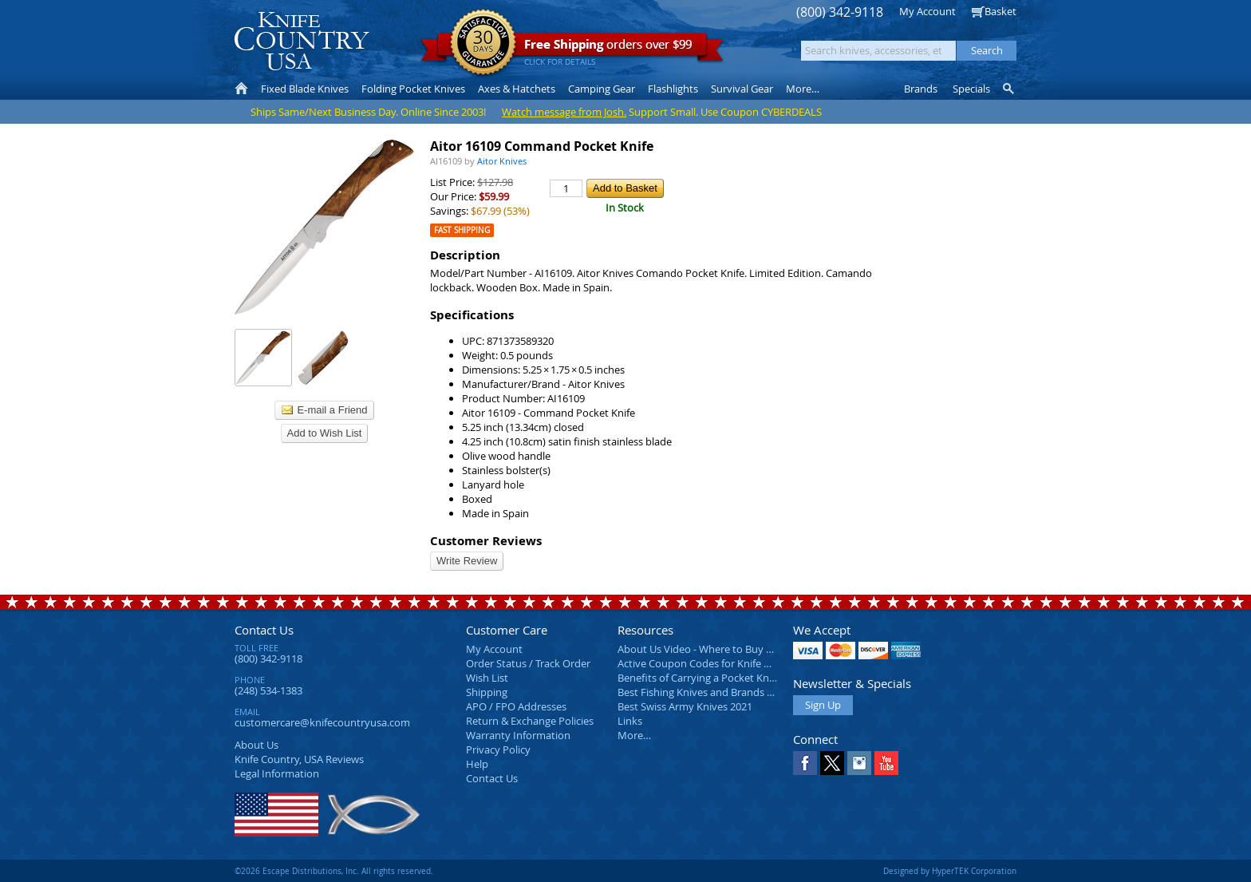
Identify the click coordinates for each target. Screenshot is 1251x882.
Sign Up (823, 705)
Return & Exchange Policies (530, 721)
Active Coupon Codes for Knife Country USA (721, 663)
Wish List (487, 677)
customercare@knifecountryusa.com (322, 722)
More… (634, 735)
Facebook (805, 763)
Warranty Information (518, 735)
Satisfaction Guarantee (483, 43)
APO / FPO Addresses (516, 706)
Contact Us (264, 630)
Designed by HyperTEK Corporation (949, 870)
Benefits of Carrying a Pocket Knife (699, 677)
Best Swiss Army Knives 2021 (685, 706)
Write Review (466, 561)
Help (477, 764)
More (802, 88)
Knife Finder (1009, 88)
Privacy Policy (498, 749)
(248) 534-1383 (268, 690)
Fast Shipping (462, 230)
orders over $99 (572, 48)
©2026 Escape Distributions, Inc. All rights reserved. (334, 870)
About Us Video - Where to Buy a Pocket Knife (725, 649)
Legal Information (277, 773)
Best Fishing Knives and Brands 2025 (703, 692)
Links (630, 721)
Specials (971, 88)
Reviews (299, 759)
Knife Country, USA (302, 41)
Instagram (859, 763)
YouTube (886, 763)
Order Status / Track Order (528, 663)
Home (241, 88)
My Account (927, 11)
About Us (256, 745)
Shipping (486, 692)
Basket (1000, 11)
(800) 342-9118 (839, 12)
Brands (920, 88)
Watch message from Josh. (564, 112)
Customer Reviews (486, 540)
